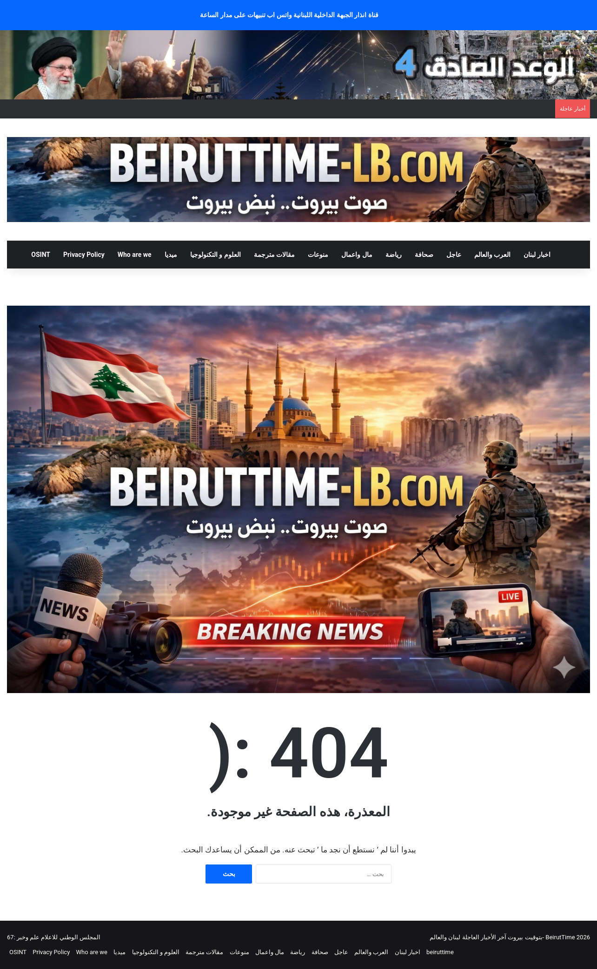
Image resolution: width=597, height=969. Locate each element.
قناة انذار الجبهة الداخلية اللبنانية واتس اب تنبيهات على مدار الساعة (289, 15)
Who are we (135, 254)
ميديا (171, 254)
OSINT (40, 254)
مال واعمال (356, 254)
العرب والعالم (492, 254)
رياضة (393, 254)
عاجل (453, 254)
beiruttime (440, 952)
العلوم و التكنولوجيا (215, 254)
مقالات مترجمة (274, 254)
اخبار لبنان (537, 254)
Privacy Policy (84, 254)
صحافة (424, 254)
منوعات (318, 254)
